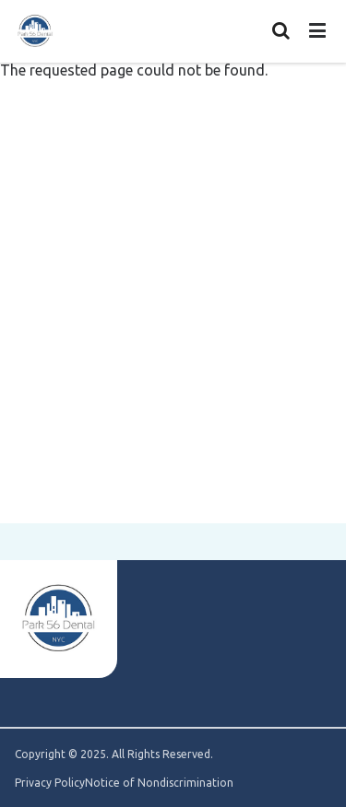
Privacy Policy (50, 783)
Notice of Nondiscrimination (159, 783)
